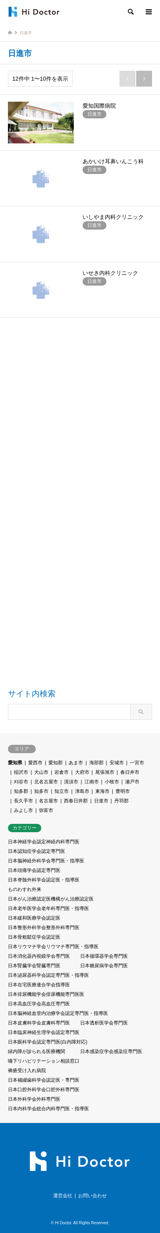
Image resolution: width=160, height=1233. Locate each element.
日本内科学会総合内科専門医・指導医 (48, 1108)
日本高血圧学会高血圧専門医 (39, 1004)
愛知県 (15, 762)
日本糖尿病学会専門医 (104, 965)
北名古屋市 (46, 782)
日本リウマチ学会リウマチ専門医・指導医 (53, 946)
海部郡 (96, 762)
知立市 (61, 791)
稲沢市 (21, 772)
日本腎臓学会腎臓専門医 (34, 965)
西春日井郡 (76, 801)
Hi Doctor (63, 1223)
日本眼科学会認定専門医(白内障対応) (47, 1042)
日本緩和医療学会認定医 (34, 918)
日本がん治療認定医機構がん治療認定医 (51, 899)
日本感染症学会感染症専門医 (111, 1051)
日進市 (101, 801)
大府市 (82, 772)
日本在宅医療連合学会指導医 (39, 985)
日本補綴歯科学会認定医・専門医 (43, 1080)
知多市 (41, 791)
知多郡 (21, 791)
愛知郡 (55, 762)
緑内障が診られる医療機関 (36, 1051)
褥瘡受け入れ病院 (27, 1070)
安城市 (117, 762)
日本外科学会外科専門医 (34, 1099)
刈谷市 (21, 782)
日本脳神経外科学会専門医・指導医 (46, 861)
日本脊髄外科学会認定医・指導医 (43, 880)
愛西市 (35, 762)
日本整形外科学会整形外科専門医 (43, 927)
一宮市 (137, 762)
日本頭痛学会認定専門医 (34, 870)
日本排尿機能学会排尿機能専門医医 (46, 994)
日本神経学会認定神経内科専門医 (43, 842)
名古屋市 (48, 801)
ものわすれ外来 (24, 889)
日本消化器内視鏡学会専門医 (39, 956)
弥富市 (46, 810)
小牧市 (112, 782)
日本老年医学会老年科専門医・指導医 (48, 908)
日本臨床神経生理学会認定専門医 (43, 1032)
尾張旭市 (104, 772)
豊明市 (123, 791)
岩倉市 (61, 772)
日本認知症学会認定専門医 (36, 851)
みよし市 (23, 810)
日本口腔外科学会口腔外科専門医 (43, 1089)
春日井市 (129, 772)
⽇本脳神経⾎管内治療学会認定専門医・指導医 (58, 1013)
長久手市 (23, 801)
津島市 (82, 791)
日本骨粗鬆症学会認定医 (34, 937)
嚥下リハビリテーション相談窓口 (43, 1061)
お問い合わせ (92, 1195)
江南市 (92, 782)
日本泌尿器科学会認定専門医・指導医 (48, 975)
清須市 (71, 782)
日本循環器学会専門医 (104, 956)
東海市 (102, 791)
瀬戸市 (132, 782)
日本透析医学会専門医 (104, 1023)
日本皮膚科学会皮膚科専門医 (39, 1023)
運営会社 (62, 1195)
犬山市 (41, 772)
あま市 (76, 762)
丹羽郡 (121, 801)
